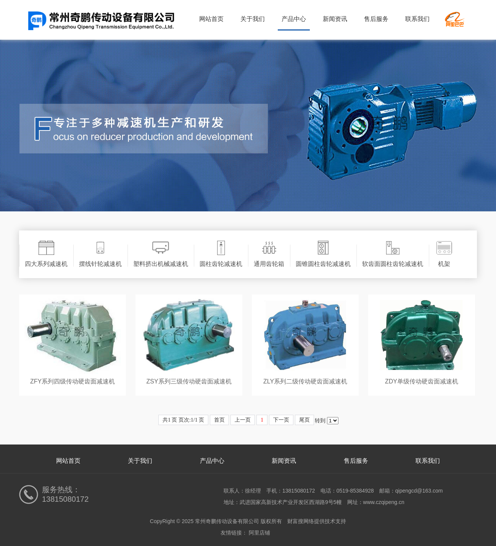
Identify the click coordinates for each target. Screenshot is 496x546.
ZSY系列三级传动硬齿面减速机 (188, 381)
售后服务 (376, 19)
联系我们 (417, 19)
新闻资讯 (335, 19)
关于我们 (252, 19)
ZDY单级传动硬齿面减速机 (421, 381)
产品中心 (294, 19)
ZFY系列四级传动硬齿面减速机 (72, 381)
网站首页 (211, 19)
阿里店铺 (259, 533)
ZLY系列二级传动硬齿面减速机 (305, 381)
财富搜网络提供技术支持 (316, 521)
